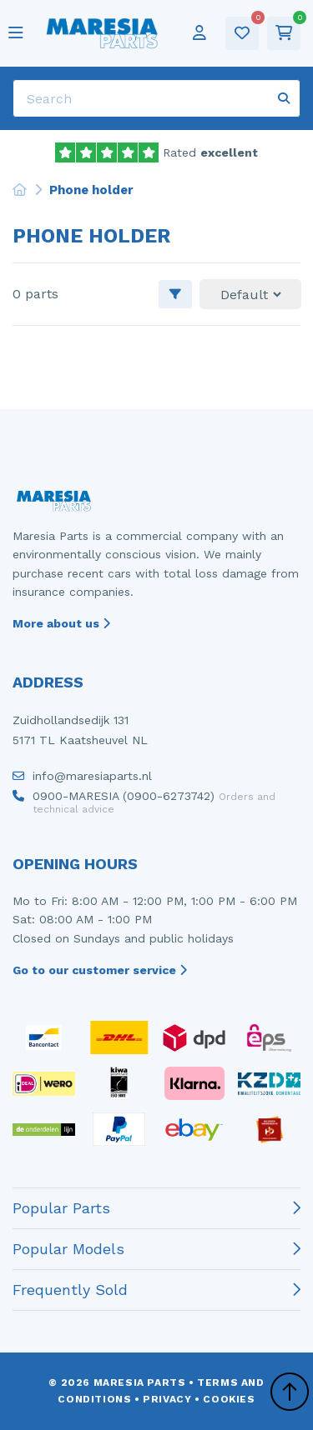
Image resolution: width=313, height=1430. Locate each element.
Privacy (167, 1399)
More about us (61, 623)
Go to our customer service (100, 970)
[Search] (156, 98)
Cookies (229, 1399)
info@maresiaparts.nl (82, 780)
